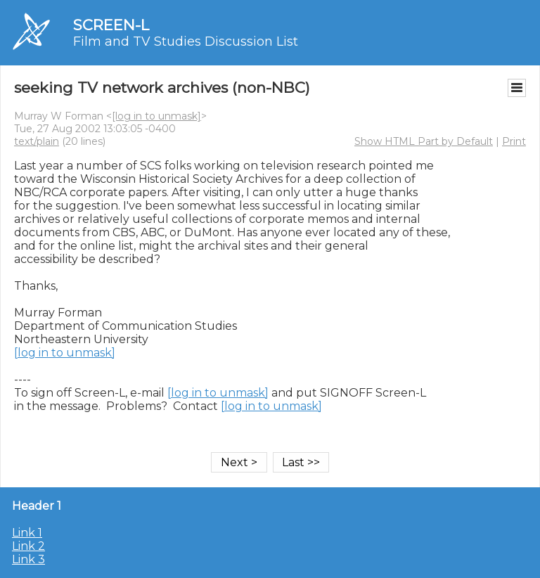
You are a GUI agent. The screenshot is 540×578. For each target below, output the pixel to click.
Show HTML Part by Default (423, 141)
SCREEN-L (111, 25)
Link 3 (28, 559)
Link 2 (28, 546)
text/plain (36, 141)
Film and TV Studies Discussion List (185, 41)
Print (514, 141)
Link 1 (27, 532)
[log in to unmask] (156, 116)
